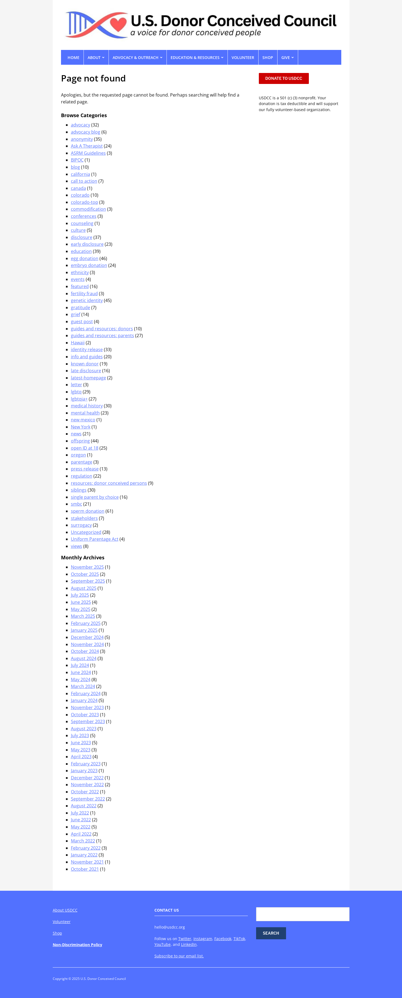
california (80, 174)
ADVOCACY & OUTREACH (136, 57)
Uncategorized (86, 532)
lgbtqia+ (79, 399)
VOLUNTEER (243, 57)
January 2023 (84, 771)
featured (80, 286)
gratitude (80, 308)
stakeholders (84, 518)
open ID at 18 (84, 448)
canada (78, 188)
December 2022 (87, 778)
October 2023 (85, 715)
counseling (82, 223)
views (76, 546)
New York (80, 427)
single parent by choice (95, 497)
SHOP (267, 57)
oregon (78, 455)
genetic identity (87, 300)
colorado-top (84, 202)
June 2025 (81, 602)
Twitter (184, 938)
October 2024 (85, 651)
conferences (83, 216)
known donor (85, 364)
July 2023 (80, 735)
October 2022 (85, 792)
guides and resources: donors (102, 329)
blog (75, 167)
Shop (57, 933)
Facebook (222, 938)
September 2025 (88, 581)
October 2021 (85, 869)
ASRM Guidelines (88, 153)
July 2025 (80, 595)
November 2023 (87, 707)
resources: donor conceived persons (109, 483)
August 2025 (83, 588)
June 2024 (81, 672)
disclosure (81, 237)
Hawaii (78, 343)
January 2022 (84, 855)
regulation (81, 476)
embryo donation (89, 265)
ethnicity (80, 272)
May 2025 (80, 609)
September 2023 (88, 721)
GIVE (285, 57)
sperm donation (87, 511)
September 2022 (88, 799)
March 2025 (83, 616)
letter (76, 385)
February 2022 (86, 848)
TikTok (239, 938)
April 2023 (81, 757)
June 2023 (81, 743)
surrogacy (81, 525)
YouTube (162, 944)
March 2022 (83, 841)
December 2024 (87, 637)
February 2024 (86, 693)
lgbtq (76, 392)
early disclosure (87, 244)
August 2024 (83, 658)
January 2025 (84, 630)
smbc (76, 504)
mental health (85, 413)
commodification (88, 209)
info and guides (87, 357)
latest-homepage (88, 378)
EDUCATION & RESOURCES (195, 57)
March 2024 (83, 686)
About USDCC (65, 910)
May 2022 (80, 827)
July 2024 (80, 665)
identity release (87, 349)
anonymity (82, 139)
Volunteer (62, 921)
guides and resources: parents (102, 335)
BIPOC (77, 160)
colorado (80, 195)
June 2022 (81, 820)
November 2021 (87, 862)
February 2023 (86, 764)
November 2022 (87, 785)
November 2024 (87, 644)
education (81, 251)
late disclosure (86, 371)
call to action (84, 181)
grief (75, 314)
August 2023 (83, 729)
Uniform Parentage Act (94, 539)
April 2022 (81, 834)
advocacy (80, 125)
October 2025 (85, 574)
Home (73, 57)
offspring (80, 441)
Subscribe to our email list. (179, 955)
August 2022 (83, 806)
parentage (81, 462)
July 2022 (80, 813)
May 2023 (80, 750)
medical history (87, 406)
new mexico (83, 420)
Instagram (202, 938)
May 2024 (80, 679)
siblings (79, 490)
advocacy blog (85, 132)
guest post (82, 321)
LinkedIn (189, 944)
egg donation (84, 258)
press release (85, 469)
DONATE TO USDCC (283, 78)
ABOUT (94, 57)
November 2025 (87, 567)
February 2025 (86, 623)
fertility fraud (84, 294)
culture (78, 230)
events (78, 279)
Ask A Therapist (87, 146)
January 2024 (84, 700)
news (76, 434)
